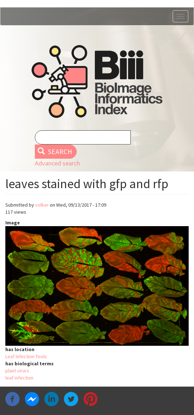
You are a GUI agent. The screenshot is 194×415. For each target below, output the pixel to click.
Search (55, 151)
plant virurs (17, 370)
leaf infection (19, 378)
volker (42, 205)
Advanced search (57, 163)
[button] (97, 286)
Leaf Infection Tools (26, 356)
